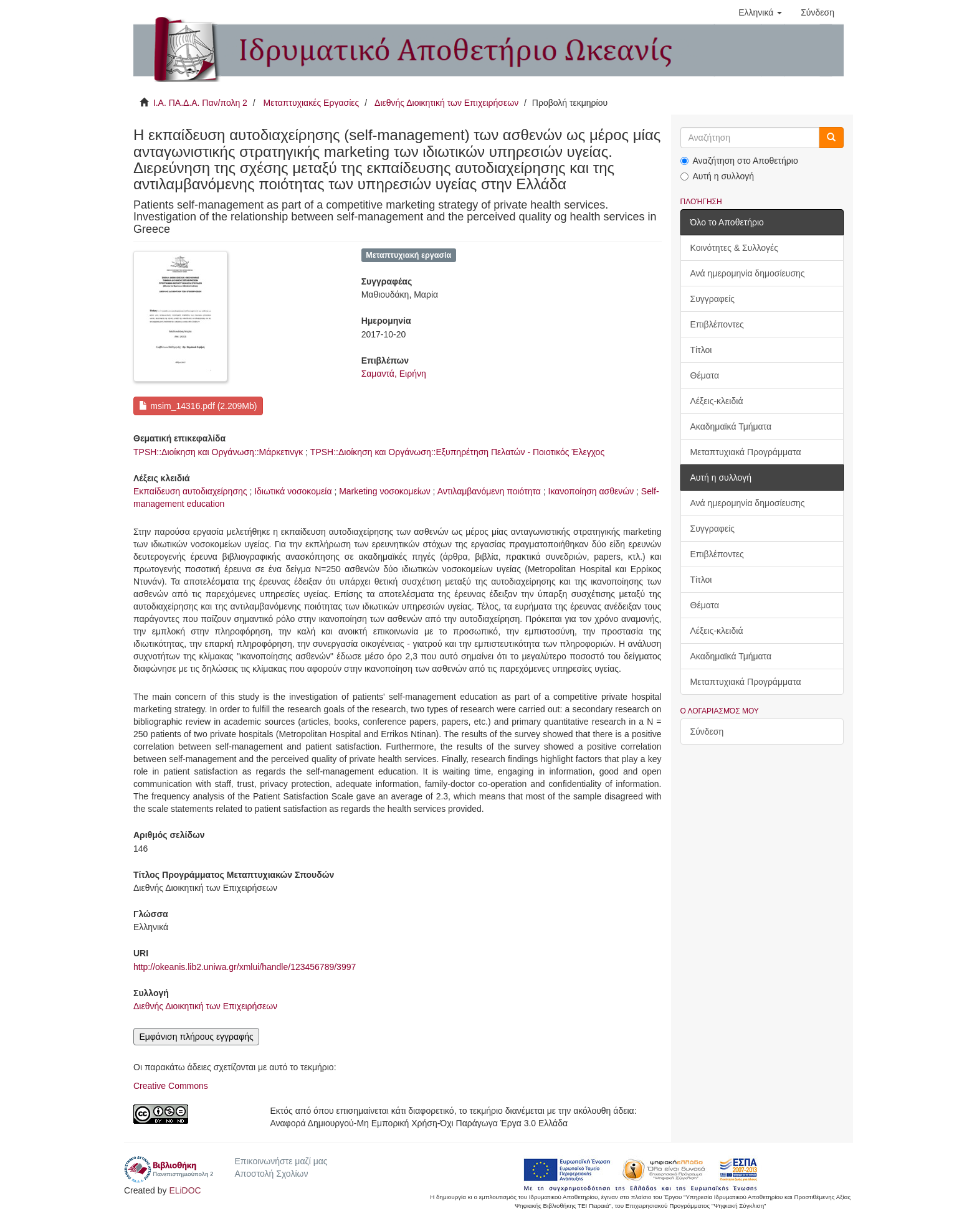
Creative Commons (170, 1086)
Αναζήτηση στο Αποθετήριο (739, 161)
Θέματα (705, 375)
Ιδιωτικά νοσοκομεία (292, 491)
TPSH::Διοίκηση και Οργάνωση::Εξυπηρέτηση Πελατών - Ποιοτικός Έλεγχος (457, 452)
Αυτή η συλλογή (717, 176)
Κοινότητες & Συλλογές (734, 248)
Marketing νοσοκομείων (385, 491)
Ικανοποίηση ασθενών (591, 491)
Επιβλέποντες (717, 324)
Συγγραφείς (712, 299)
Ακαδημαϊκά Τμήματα (731, 426)
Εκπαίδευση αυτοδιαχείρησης (190, 491)
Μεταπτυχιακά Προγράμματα (745, 452)
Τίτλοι (701, 350)
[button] (760, 12)
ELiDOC (185, 1190)
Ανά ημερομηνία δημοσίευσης (747, 273)
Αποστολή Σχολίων (271, 1174)
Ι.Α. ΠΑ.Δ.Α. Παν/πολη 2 (200, 103)
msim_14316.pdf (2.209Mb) (198, 406)
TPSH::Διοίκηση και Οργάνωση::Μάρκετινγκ (218, 452)
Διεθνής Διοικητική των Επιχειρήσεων (446, 103)
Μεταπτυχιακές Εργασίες (311, 103)
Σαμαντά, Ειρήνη (393, 374)
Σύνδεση (707, 732)
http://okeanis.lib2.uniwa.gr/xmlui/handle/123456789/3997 (244, 967)
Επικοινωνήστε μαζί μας (280, 1161)
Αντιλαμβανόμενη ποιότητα (489, 491)
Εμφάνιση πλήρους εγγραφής (196, 1037)
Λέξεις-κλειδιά (716, 401)
